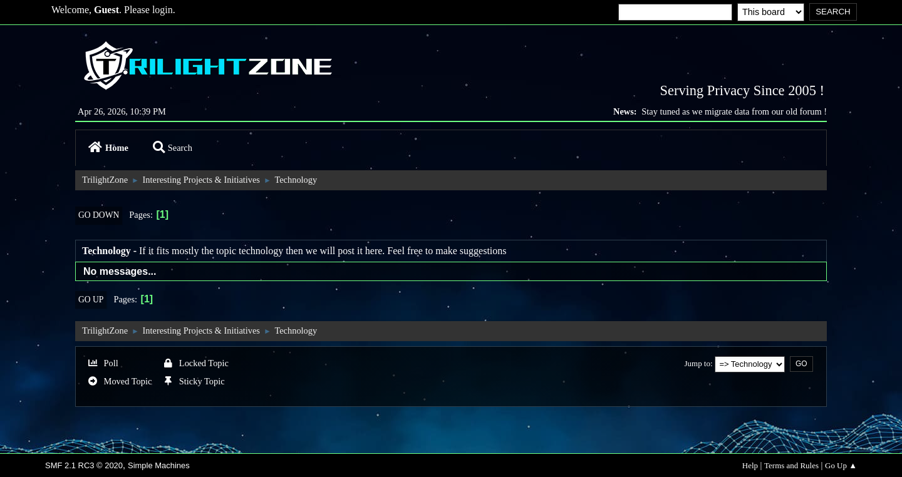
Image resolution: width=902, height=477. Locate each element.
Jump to (697, 363)
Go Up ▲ (841, 465)
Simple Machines (159, 465)
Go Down (98, 215)
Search (172, 148)
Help (750, 465)
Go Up (90, 299)
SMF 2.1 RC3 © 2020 (84, 465)
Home (108, 148)
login (162, 9)
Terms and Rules (791, 465)
